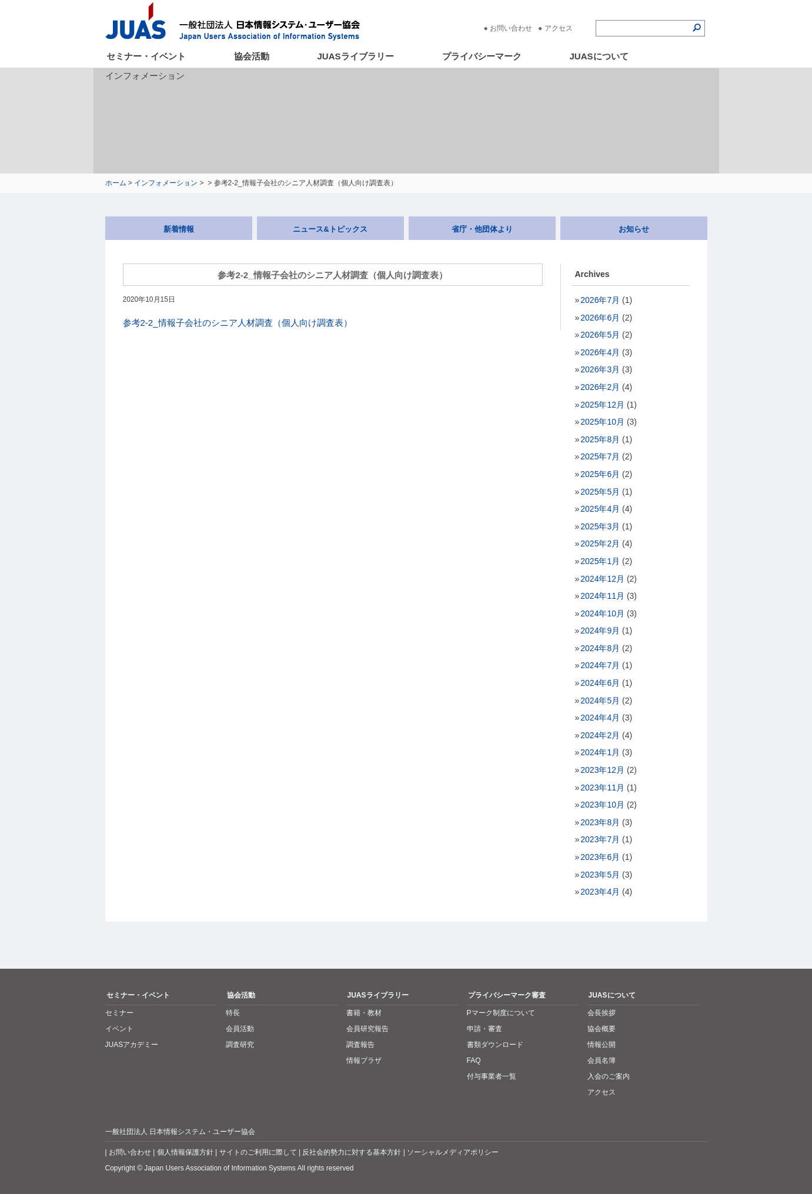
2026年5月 (600, 334)
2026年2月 (600, 387)
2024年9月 (600, 630)
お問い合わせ (511, 28)
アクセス (558, 28)
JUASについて (599, 56)
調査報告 (360, 1044)
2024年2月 (600, 735)
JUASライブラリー (356, 56)
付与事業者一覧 (491, 1076)
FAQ (474, 1060)
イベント (119, 1029)
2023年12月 (602, 770)
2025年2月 (600, 543)
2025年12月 (602, 404)
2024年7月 (600, 665)
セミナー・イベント (146, 56)
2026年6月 (600, 317)
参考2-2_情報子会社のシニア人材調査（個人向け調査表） (237, 323)
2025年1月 (600, 561)
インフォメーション (166, 183)
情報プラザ (364, 1060)
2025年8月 (600, 439)
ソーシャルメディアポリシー (453, 1152)
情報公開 (601, 1044)
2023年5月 (600, 874)
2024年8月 (600, 648)
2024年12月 (602, 578)
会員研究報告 (367, 1029)
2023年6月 (600, 857)
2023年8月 (600, 822)
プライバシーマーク (482, 56)
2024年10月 (602, 613)
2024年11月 (602, 596)
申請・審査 (484, 1029)
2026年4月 (600, 352)
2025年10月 (602, 421)
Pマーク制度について (501, 1013)
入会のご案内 (608, 1076)
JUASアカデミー (132, 1044)
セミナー (119, 1013)
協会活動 (251, 56)
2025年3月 (600, 526)
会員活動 (240, 1029)
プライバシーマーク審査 (507, 995)
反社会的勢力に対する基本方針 (351, 1152)
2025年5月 (600, 491)
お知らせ (634, 229)
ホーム (115, 183)
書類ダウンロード (495, 1044)
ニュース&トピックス (330, 229)
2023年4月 (600, 891)
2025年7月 (600, 456)
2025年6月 (600, 474)
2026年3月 (600, 369)
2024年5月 (600, 700)
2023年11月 (602, 787)
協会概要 (601, 1029)
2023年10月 (602, 804)
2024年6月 (600, 683)
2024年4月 (600, 717)
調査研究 (240, 1044)
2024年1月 (600, 752)
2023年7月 (600, 839)
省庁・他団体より (482, 229)
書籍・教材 (364, 1013)
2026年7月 (600, 300)
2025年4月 (600, 508)
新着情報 (178, 229)
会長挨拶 (601, 1013)
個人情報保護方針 (185, 1152)
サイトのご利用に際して (258, 1152)
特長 (233, 1013)
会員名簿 (601, 1060)
